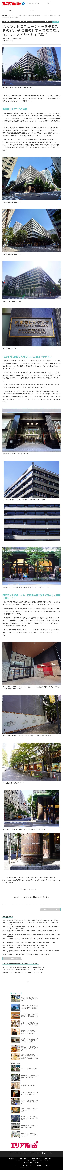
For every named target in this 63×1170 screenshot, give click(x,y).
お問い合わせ (48, 1165)
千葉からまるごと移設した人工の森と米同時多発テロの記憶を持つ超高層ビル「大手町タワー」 (33, 942)
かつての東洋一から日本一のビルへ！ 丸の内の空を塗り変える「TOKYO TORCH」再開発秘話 (33, 920)
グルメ (32, 1153)
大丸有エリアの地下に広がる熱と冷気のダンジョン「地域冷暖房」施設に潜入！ (24, 967)
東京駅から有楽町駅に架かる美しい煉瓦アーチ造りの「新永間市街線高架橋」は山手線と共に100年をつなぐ (33, 935)
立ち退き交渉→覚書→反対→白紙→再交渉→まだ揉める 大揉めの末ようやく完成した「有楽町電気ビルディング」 (33, 951)
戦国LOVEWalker (44, 1160)
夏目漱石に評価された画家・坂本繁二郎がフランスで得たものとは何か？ (22, 972)
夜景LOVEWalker (49, 1159)
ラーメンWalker (28, 1162)
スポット (39, 1153)
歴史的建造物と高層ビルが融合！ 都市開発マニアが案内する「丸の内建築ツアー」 (27, 22)
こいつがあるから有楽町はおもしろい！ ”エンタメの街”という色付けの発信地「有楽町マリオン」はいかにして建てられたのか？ (33, 927)
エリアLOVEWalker (12, 1159)
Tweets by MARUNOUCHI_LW (24, 982)
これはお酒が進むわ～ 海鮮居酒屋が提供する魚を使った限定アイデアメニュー (24, 969)
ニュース (31, 10)
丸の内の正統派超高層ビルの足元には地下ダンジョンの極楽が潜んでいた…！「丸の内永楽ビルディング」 (33, 923)
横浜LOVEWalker (24, 1159)
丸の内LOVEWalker (31, 1160)
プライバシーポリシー (28, 1165)
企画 (45, 1153)
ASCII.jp (37, 1162)
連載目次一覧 (22, 1063)
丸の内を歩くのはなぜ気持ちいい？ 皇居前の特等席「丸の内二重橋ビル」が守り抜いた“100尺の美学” (33, 931)
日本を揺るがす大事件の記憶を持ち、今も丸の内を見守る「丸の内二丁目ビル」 (29, 954)
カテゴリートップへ (50, 909)
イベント (25, 1153)
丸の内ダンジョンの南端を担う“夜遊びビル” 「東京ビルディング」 (26, 947)
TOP (10, 10)
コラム (13, 15)
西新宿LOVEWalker (36, 1159)
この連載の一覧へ (12, 959)
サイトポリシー (16, 1165)
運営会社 (39, 1165)
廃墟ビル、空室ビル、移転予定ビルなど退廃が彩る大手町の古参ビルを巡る (27, 945)
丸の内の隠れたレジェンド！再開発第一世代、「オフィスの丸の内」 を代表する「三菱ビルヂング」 (33, 939)
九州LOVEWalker (19, 1160)
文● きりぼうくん (7, 41)
